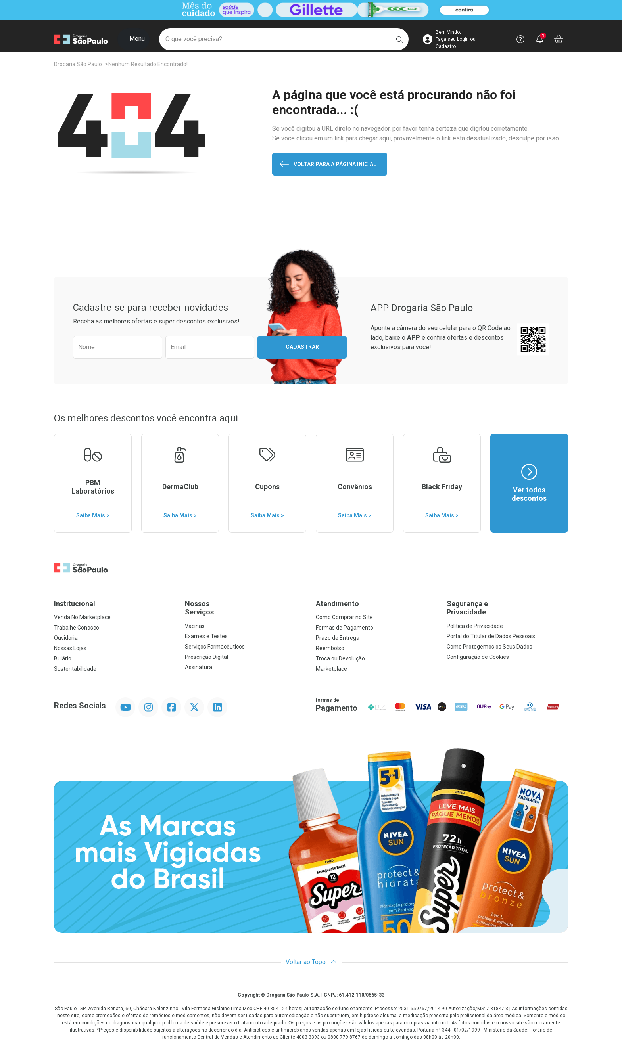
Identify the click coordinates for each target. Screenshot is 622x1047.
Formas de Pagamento (344, 627)
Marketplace (331, 669)
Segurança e (507, 607)
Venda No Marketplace (82, 617)
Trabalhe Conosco (76, 627)
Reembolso (330, 648)
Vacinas (195, 626)
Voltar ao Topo (311, 962)
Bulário (62, 658)
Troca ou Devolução (340, 658)
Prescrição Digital (206, 657)
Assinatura (198, 667)
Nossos (245, 607)
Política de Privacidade (475, 626)
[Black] (311, 10)
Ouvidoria (66, 638)
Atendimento (337, 603)
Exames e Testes (206, 636)
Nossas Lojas (70, 648)
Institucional (74, 603)
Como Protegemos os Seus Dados (489, 646)
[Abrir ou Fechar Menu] (133, 39)
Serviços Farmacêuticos (215, 646)
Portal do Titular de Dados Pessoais (491, 636)
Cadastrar (302, 347)
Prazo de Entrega (337, 638)
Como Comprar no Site (344, 617)
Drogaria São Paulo (78, 64)
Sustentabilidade (75, 669)
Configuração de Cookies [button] (478, 657)
